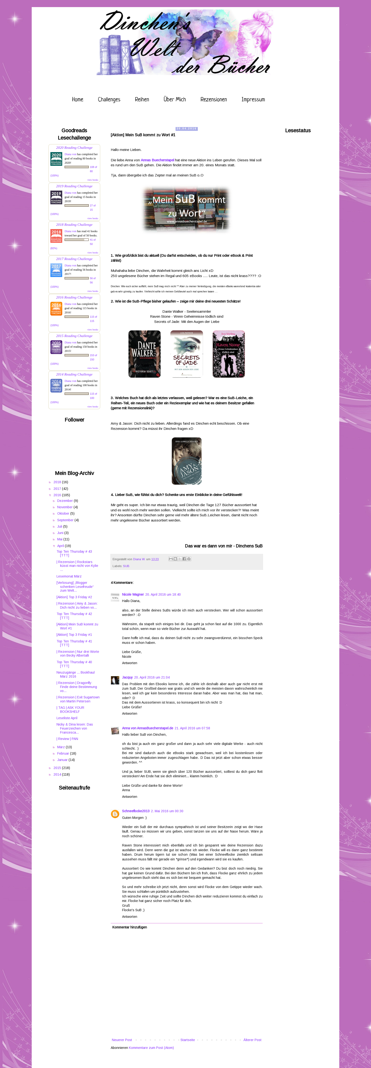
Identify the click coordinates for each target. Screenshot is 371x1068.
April (61, 546)
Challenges (109, 100)
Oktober (63, 513)
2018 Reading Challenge (74, 224)
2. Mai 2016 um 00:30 (167, 811)
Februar (63, 753)
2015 (57, 768)
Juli (60, 526)
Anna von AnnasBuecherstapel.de (147, 728)
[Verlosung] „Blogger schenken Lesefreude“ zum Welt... (75, 587)
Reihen (142, 100)
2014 (57, 774)
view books (92, 180)
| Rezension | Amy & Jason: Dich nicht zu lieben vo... (77, 605)
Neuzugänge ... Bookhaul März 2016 (76, 674)
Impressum (253, 100)
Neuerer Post (122, 1040)
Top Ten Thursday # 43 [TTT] (74, 553)
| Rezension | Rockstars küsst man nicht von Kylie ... (77, 566)
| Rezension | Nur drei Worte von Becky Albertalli (78, 654)
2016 (57, 495)
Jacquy (127, 677)
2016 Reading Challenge (74, 297)
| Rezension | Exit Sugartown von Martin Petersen (78, 699)
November (65, 507)
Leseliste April (67, 718)
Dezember (65, 501)
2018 (57, 482)
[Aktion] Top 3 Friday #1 (74, 635)
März (61, 747)
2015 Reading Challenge (74, 336)
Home (77, 100)
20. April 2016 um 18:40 (163, 594)
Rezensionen (214, 100)
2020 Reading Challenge (74, 147)
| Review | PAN (67, 739)
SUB (126, 566)
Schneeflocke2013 (136, 811)
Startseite (188, 1040)
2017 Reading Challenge (74, 259)
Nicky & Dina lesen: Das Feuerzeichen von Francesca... (75, 728)
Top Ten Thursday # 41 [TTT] (74, 643)
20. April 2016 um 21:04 (152, 677)
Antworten (129, 663)
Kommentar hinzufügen (129, 927)
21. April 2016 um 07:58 (192, 728)
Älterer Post (252, 1040)
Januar (63, 760)
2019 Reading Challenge (74, 186)
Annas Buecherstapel (157, 160)
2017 (57, 489)
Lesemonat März (69, 576)
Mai (60, 539)
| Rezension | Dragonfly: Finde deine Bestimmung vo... (77, 687)
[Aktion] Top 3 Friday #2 (74, 597)
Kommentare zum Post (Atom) (151, 1048)
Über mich (175, 100)
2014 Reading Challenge (74, 374)
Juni (60, 533)
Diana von (70, 154)
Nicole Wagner (133, 594)
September (66, 520)
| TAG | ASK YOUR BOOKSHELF (70, 709)
